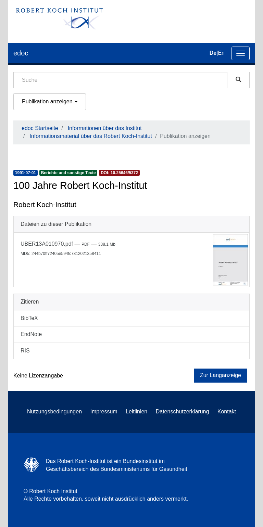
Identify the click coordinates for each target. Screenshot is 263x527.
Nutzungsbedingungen (54, 411)
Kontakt (226, 411)
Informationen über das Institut (105, 128)
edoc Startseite (40, 128)
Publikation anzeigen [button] (49, 101)
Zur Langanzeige (220, 375)
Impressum (103, 411)
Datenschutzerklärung (182, 411)
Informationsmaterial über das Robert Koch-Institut (90, 136)
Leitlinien (136, 411)
